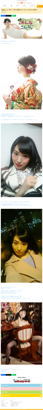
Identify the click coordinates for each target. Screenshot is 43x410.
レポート (18, 5)
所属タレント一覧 (32, 5)
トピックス (24, 5)
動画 (11, 5)
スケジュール (4, 5)
